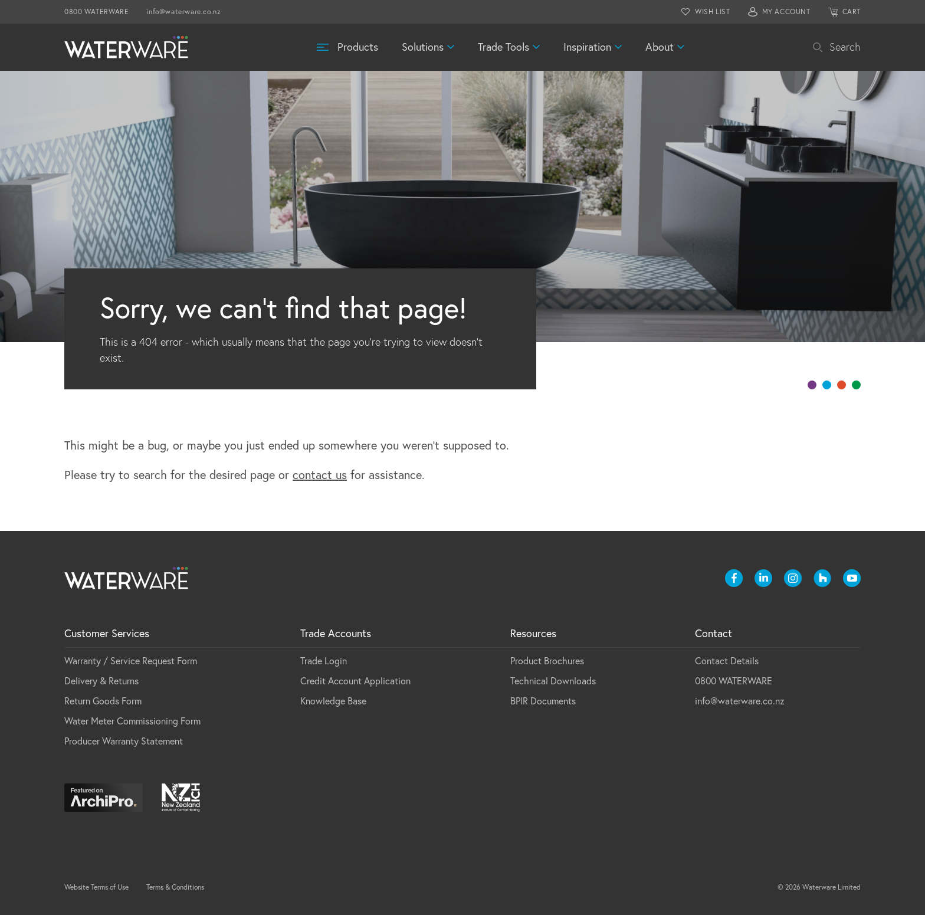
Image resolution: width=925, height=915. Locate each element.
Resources (533, 633)
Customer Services (106, 633)
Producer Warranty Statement (123, 741)
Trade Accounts (335, 633)
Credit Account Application (355, 681)
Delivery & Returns (101, 681)
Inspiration (587, 47)
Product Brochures (547, 661)
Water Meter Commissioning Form (132, 721)
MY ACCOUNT (786, 11)
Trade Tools (503, 47)
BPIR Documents (543, 701)
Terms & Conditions (175, 887)
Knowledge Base (333, 701)
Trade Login (323, 661)
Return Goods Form (103, 701)
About (659, 47)
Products (357, 47)
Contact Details (727, 661)
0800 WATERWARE (96, 11)
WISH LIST (712, 11)
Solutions (423, 47)
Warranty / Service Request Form (130, 661)
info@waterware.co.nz (183, 11)
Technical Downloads (553, 681)
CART (851, 11)
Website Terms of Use (96, 887)
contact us (320, 474)
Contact (713, 633)
